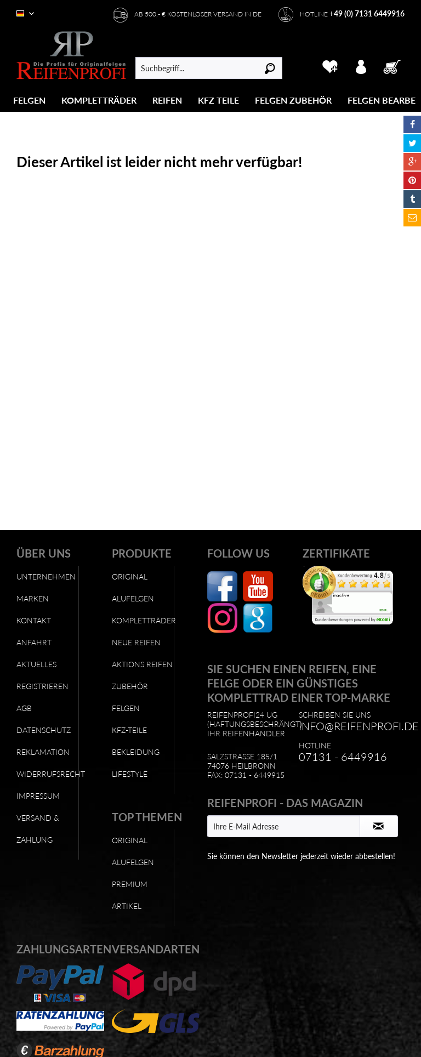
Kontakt (33, 620)
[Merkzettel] (329, 65)
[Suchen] (270, 68)
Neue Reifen (136, 642)
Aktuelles (36, 664)
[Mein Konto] (361, 65)
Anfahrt (34, 642)
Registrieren (42, 686)
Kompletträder (143, 620)
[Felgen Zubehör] (293, 100)
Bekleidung (136, 752)
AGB (24, 708)
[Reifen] (167, 100)
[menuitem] (29, 100)
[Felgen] (29, 100)
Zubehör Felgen (130, 697)
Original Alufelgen (133, 587)
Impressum (38, 795)
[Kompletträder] (99, 100)
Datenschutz (43, 730)
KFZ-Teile (129, 730)
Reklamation (43, 752)
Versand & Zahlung (37, 828)
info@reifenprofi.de (359, 725)
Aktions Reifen (142, 664)
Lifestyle (129, 773)
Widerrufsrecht (47, 773)
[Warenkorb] (393, 65)
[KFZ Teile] (218, 100)
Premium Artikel (129, 895)
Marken (32, 598)
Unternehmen (46, 576)
